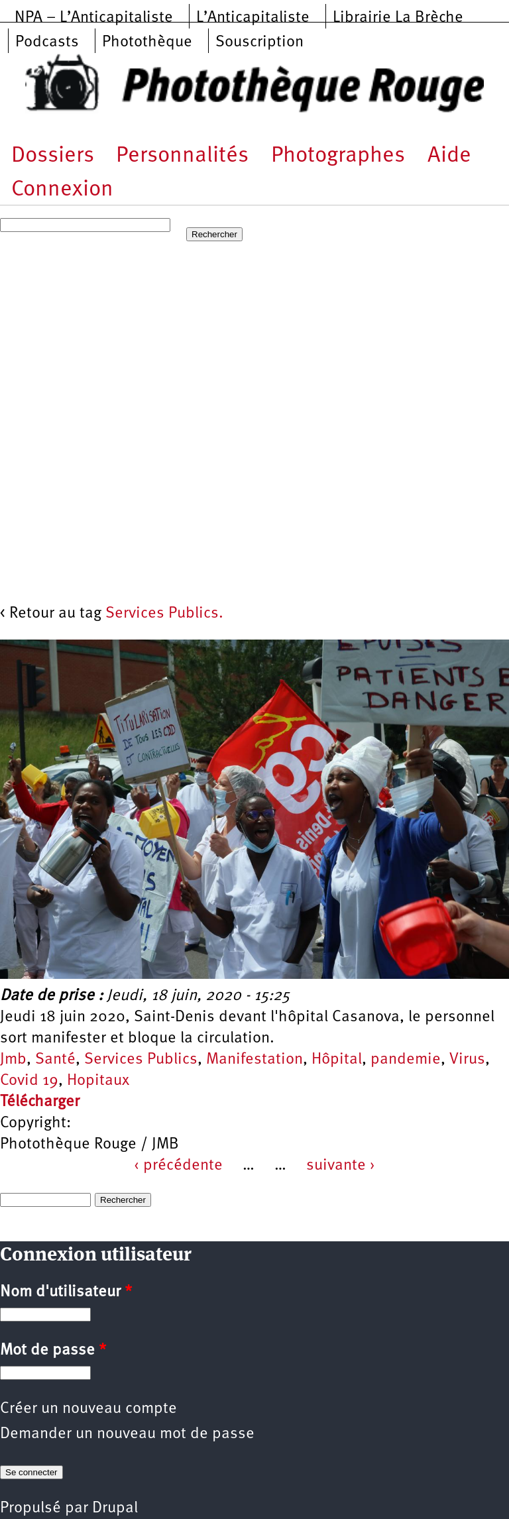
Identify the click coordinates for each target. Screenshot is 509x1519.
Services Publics (141, 1060)
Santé (55, 1060)
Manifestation (254, 1060)
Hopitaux (98, 1081)
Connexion (62, 190)
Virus (467, 1060)
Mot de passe (53, 1351)
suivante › (340, 1166)
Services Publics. (164, 614)
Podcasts (47, 42)
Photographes (338, 156)
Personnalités (182, 156)
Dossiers (52, 156)
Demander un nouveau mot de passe (127, 1434)
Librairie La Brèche (398, 18)
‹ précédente (178, 1166)
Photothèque (147, 42)
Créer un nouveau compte (88, 1409)
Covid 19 (29, 1081)
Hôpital (336, 1060)
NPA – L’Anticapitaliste (94, 18)
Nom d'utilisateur (66, 1292)
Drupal (115, 1508)
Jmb (13, 1060)
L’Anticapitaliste (253, 18)
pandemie (405, 1060)
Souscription (259, 42)
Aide (449, 156)
